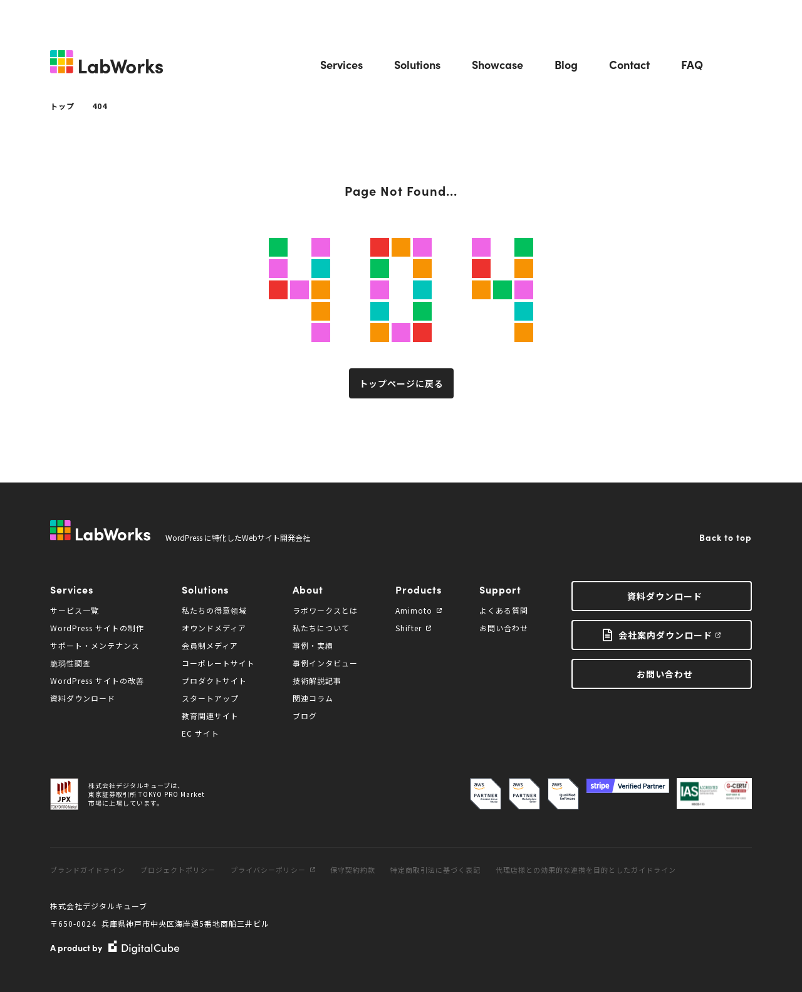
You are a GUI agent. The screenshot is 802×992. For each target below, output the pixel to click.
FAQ (692, 64)
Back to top (725, 537)
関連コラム (313, 698)
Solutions (417, 64)
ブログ (305, 715)
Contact (629, 64)
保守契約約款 (352, 870)
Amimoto (418, 610)
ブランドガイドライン (87, 870)
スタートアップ (210, 698)
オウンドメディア (214, 627)
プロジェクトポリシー (178, 870)
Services (341, 64)
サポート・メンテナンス (95, 645)
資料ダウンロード (82, 698)
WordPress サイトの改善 (97, 680)
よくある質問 (503, 610)
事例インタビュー (325, 663)
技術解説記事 (317, 680)
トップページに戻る (401, 383)
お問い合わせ (503, 627)
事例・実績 (313, 645)
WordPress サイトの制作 (97, 627)
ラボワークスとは (325, 610)
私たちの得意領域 (214, 610)
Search (743, 64)
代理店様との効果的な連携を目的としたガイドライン (586, 870)
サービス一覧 (74, 610)
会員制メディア (210, 645)
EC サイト (200, 733)
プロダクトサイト (214, 680)
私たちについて (321, 627)
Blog (566, 64)
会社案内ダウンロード (665, 635)
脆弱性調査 (70, 663)
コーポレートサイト (218, 663)
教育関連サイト (210, 715)
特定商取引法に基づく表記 (435, 870)
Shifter (413, 627)
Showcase (497, 64)
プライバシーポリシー (273, 870)
